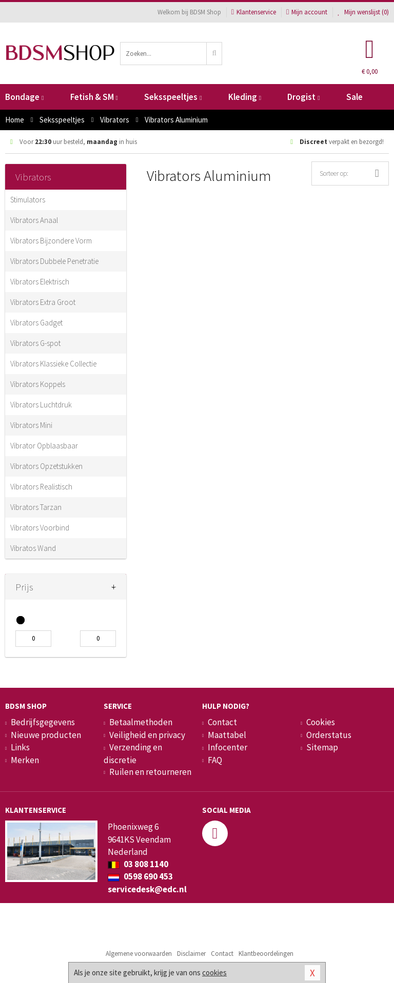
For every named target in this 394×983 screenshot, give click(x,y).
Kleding (244, 97)
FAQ (215, 760)
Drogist (303, 97)
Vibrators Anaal (34, 220)
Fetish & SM (94, 97)
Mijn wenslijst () (363, 12)
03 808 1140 (138, 864)
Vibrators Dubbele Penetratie (54, 261)
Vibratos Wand (33, 548)
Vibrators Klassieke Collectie (53, 363)
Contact (222, 722)
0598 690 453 (140, 876)
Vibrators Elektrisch (39, 281)
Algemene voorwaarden (139, 953)
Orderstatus (328, 735)
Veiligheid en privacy (147, 735)
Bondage (24, 97)
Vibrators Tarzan (36, 507)
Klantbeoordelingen (266, 953)
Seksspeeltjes (173, 97)
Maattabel (227, 735)
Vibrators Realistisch (41, 487)
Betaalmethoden (140, 722)
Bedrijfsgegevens (43, 722)
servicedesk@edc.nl (147, 889)
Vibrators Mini (31, 425)
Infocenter (227, 747)
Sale (354, 97)
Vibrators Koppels (37, 384)
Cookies (320, 722)
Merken (25, 760)
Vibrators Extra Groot (42, 302)
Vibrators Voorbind (39, 528)
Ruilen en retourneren (150, 771)
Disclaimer (191, 953)
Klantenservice (253, 12)
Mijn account (306, 12)
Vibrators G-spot (35, 343)
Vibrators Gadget (36, 322)
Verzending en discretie (133, 753)
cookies (214, 972)
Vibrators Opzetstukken (46, 466)
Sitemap (322, 747)
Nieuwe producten (46, 735)
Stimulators (27, 199)
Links (20, 747)
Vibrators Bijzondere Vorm (51, 240)
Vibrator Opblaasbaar (44, 445)
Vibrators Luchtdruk (41, 404)
